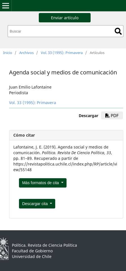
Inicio (7, 52)
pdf (112, 115)
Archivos (26, 52)
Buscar (118, 31)
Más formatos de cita (41, 182)
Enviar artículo (64, 17)
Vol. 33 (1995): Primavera (62, 52)
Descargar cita (35, 203)
